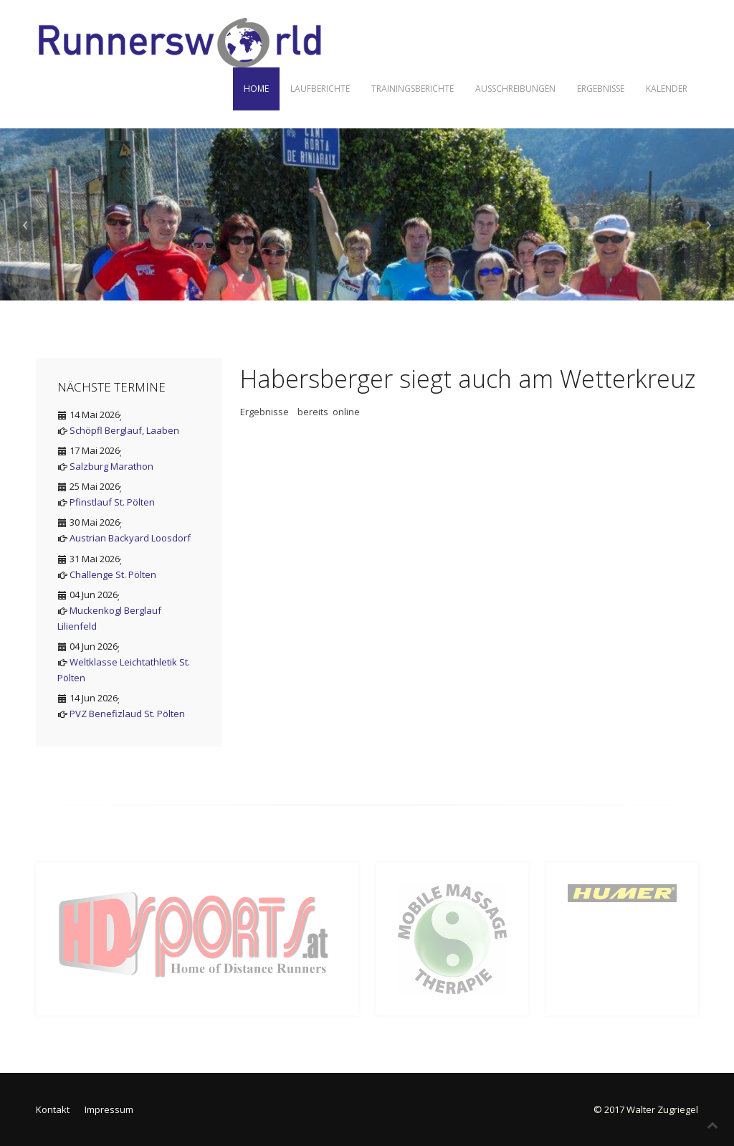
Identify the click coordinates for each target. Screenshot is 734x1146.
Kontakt (53, 1109)
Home (256, 88)
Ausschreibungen (515, 88)
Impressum (109, 1109)
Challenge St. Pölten (113, 574)
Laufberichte (320, 88)
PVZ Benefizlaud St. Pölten (127, 713)
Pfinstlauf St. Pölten (112, 502)
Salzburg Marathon (111, 466)
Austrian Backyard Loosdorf (130, 537)
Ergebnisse (600, 88)
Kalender (666, 88)
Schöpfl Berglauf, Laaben (124, 430)
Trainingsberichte (412, 88)
